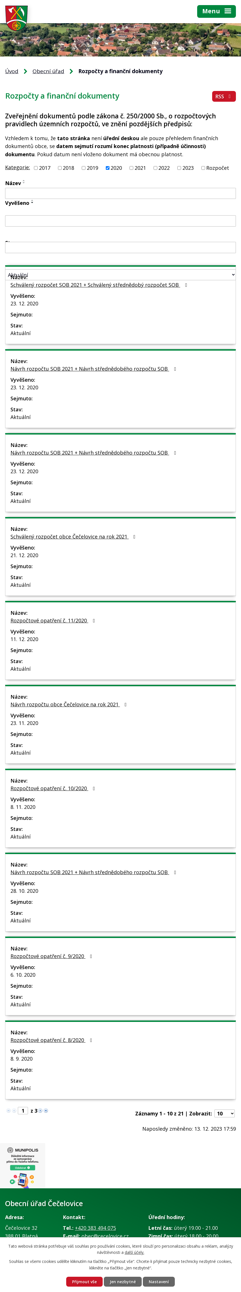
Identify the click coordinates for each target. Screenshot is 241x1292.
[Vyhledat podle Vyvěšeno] (120, 221)
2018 (68, 167)
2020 (116, 167)
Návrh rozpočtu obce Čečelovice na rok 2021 (69, 704)
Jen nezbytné (123, 1281)
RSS (224, 96)
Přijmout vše (84, 1281)
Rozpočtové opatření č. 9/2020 (52, 956)
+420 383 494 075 (95, 1227)
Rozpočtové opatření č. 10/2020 (53, 788)
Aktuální (20, 333)
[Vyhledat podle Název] (120, 193)
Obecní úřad (48, 71)
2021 (140, 167)
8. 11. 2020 (22, 807)
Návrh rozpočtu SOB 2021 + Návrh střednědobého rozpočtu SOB (94, 368)
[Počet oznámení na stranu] (224, 1113)
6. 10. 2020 (22, 974)
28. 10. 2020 (24, 890)
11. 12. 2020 (24, 639)
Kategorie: (17, 167)
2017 (44, 167)
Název (13, 183)
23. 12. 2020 (24, 303)
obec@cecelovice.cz (105, 1236)
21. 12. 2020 (24, 555)
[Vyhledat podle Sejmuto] (120, 247)
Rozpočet (217, 167)
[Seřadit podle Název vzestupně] (24, 180)
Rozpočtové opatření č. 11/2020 (53, 620)
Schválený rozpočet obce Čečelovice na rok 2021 (74, 536)
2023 (188, 167)
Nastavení (159, 1281)
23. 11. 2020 (24, 723)
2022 (164, 167)
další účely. (134, 1252)
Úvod (11, 71)
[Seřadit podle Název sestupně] (24, 183)
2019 (92, 167)
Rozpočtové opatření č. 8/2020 (52, 1040)
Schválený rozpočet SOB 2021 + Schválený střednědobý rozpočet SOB (99, 284)
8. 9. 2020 (21, 1058)
